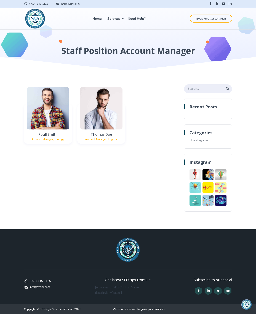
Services (113, 19)
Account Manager (42, 139)
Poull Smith (48, 134)
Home (97, 19)
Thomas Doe (101, 134)
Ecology (59, 139)
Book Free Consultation (211, 19)
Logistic (113, 139)
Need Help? (137, 19)
